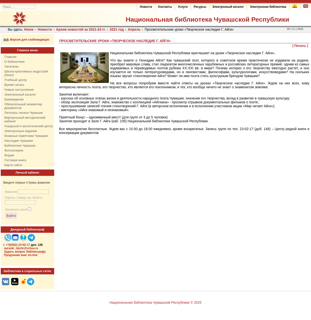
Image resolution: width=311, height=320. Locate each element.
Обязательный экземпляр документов (23, 106)
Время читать (14, 85)
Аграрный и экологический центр (28, 126)
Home (29, 29)
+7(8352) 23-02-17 (18, 245)
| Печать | (300, 46)
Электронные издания (20, 131)
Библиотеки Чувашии (19, 145)
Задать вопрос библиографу (25, 251)
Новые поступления (19, 89)
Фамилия (11, 192)
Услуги (183, 7)
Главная (10, 57)
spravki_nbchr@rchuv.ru (21, 248)
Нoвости (45, 29)
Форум (9, 155)
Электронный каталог (228, 7)
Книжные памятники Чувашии (26, 136)
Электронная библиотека (268, 7)
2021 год (117, 29)
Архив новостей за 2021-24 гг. (81, 29)
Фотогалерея (13, 150)
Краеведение (14, 99)
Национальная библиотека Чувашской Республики (207, 19)
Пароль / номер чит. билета (23, 197)
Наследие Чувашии (18, 140)
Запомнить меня (16, 209)
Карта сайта (13, 165)
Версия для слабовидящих (27, 39)
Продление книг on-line (20, 255)
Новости (146, 7)
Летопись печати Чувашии (23, 113)
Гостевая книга (15, 160)
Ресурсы (200, 7)
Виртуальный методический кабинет (24, 119)
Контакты (165, 7)
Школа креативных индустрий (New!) (26, 73)
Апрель (134, 29)
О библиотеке (14, 61)
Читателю (11, 66)
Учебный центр (15, 80)
